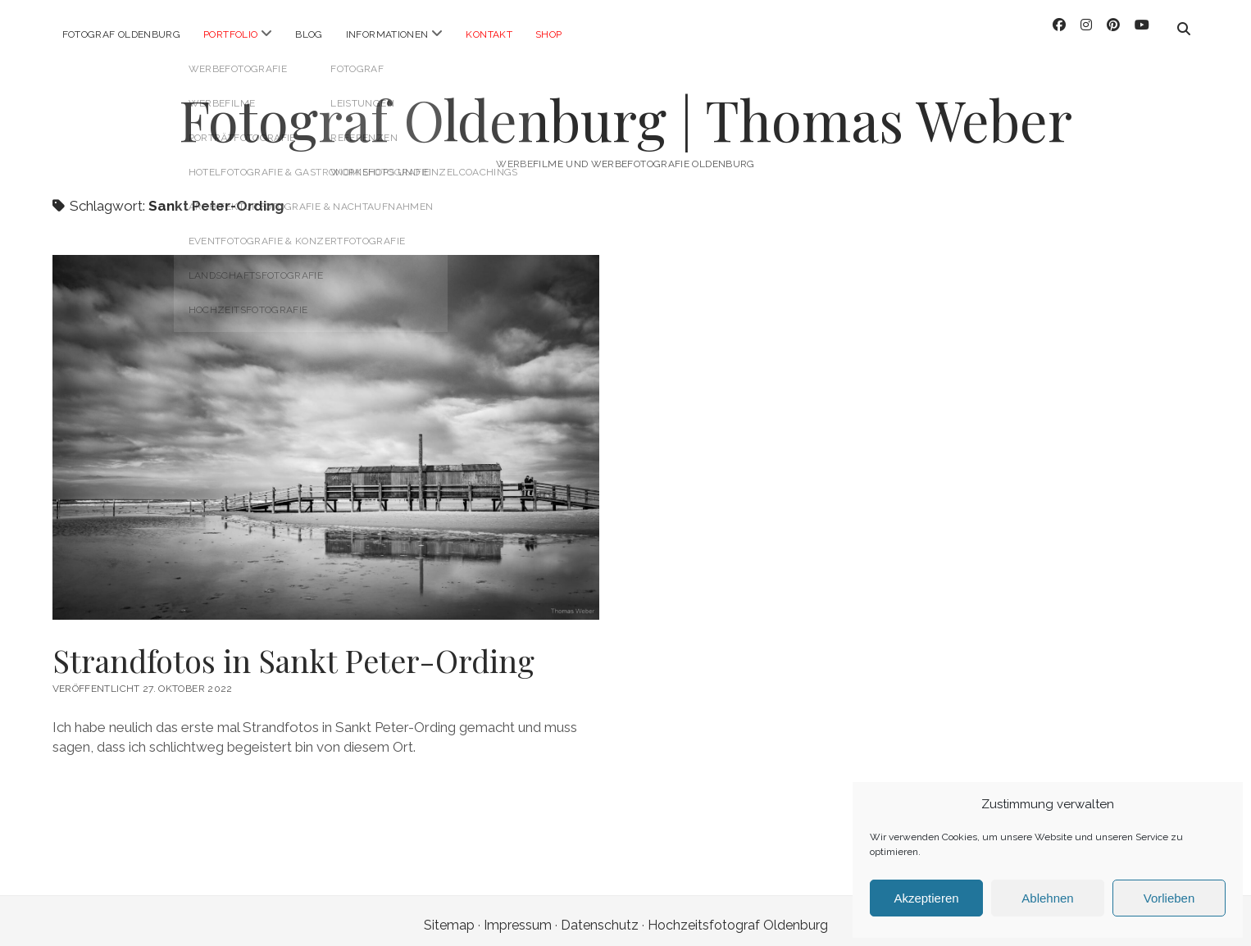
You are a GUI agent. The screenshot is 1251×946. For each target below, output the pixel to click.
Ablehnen (1047, 898)
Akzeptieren (926, 898)
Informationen (387, 34)
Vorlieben (1169, 898)
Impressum (518, 916)
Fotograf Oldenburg (121, 34)
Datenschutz (600, 916)
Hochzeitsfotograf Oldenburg (738, 916)
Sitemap (449, 916)
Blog (308, 34)
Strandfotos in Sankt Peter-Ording (293, 651)
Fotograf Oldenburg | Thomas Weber (625, 110)
